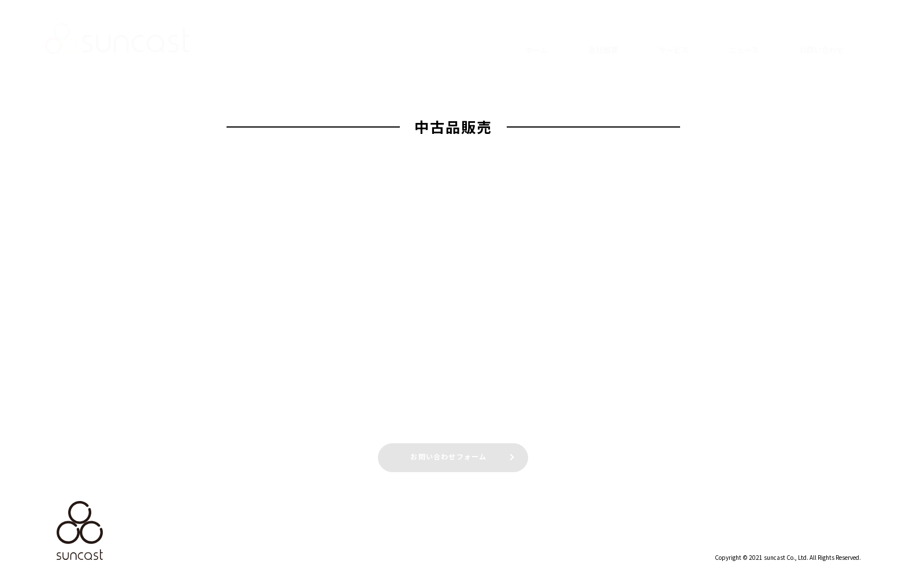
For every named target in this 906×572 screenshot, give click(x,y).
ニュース (744, 40)
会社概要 (603, 40)
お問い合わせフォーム (449, 456)
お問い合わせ (821, 40)
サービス (674, 40)
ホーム (536, 40)
